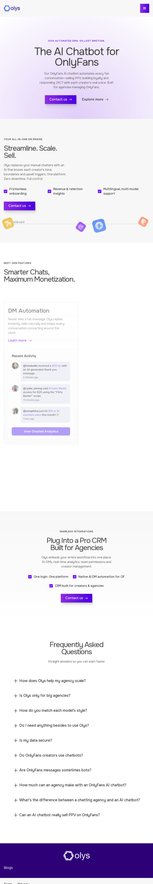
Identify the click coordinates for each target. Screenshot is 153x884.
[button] (144, 8)
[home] (12, 8)
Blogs (8, 870)
